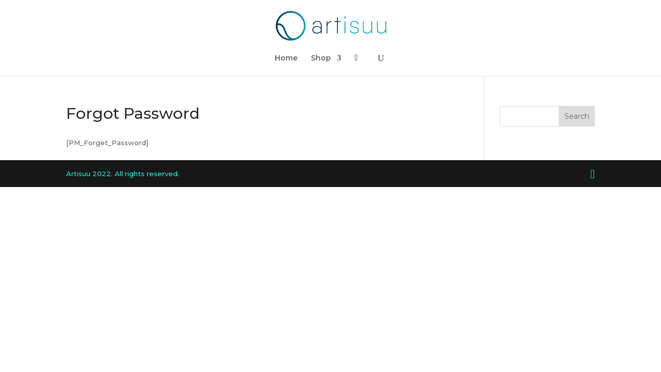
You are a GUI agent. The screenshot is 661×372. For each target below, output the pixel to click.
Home (286, 58)
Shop (321, 58)
